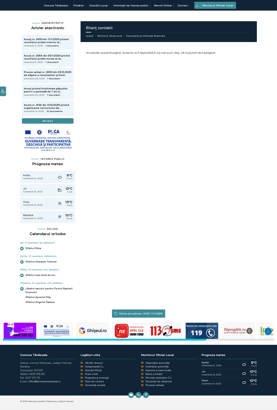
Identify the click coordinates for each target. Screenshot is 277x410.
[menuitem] (55, 5)
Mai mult (47, 121)
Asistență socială (95, 385)
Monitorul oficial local (109, 35)
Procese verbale (155, 385)
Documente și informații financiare (145, 35)
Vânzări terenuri (94, 362)
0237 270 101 (37, 374)
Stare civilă (91, 374)
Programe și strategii (97, 377)
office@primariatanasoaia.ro (44, 381)
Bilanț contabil (154, 374)
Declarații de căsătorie (159, 381)
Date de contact (94, 381)
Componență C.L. (94, 366)
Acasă (89, 35)
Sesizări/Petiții (93, 370)
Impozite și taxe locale (158, 370)
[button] (3, 96)
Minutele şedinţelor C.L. (159, 377)
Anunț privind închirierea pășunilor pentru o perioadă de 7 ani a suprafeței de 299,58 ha (46, 90)
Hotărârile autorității (157, 366)
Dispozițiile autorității (158, 362)
